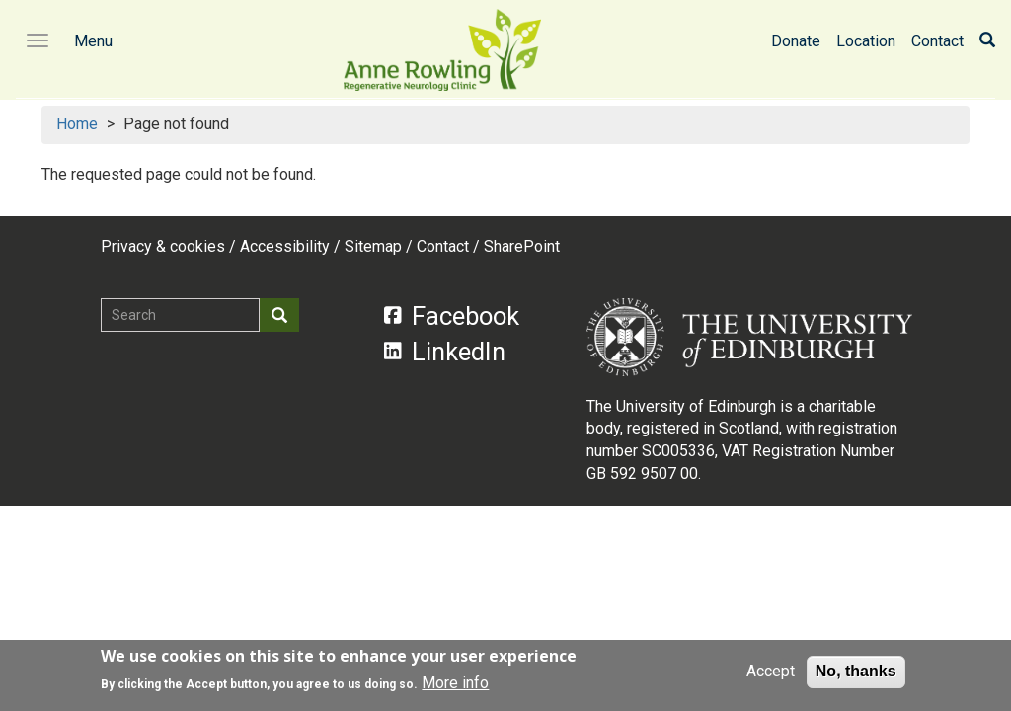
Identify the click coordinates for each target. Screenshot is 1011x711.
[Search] (987, 41)
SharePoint (522, 246)
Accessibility (285, 246)
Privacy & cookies (163, 246)
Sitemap (373, 246)
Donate (795, 41)
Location (865, 41)
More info (455, 685)
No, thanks (856, 674)
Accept (770, 674)
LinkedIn (445, 351)
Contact (937, 41)
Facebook (451, 316)
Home (77, 124)
